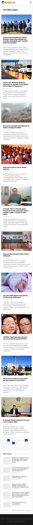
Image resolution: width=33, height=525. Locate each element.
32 (11, 440)
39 (6, 443)
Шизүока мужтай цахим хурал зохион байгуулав (16, 255)
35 (22, 440)
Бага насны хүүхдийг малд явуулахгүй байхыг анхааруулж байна (16, 127)
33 (15, 440)
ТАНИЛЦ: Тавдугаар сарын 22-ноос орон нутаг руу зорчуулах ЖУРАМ (15, 338)
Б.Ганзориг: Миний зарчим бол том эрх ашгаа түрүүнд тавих (16, 421)
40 (10, 443)
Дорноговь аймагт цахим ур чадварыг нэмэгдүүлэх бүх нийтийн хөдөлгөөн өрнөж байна (20, 486)
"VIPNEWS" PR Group (20, 521)
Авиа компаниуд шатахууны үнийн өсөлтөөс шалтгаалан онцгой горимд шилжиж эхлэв (20, 469)
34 (19, 440)
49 (16, 443)
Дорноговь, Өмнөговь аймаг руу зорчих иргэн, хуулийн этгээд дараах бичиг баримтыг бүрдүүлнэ (15, 84)
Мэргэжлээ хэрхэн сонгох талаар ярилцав (14, 168)
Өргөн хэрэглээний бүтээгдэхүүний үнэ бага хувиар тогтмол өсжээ (15, 379)
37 (29, 440)
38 (3, 443)
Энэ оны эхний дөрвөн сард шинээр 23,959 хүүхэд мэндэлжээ (15, 296)
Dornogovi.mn (9, 518)
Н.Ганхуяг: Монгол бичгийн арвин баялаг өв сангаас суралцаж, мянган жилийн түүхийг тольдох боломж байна (15, 211)
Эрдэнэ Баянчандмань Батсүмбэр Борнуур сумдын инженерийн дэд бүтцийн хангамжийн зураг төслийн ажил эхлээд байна (15, 40)
